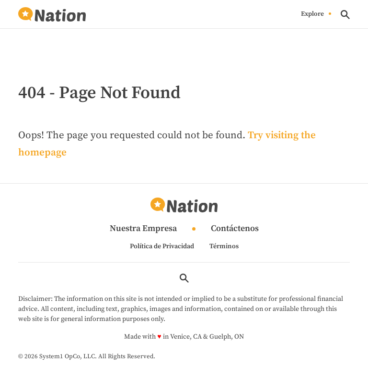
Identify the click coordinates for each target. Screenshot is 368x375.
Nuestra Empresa (143, 229)
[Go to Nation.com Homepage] (51, 14)
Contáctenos (235, 229)
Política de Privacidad (162, 246)
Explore (312, 14)
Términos (224, 246)
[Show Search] (345, 14)
